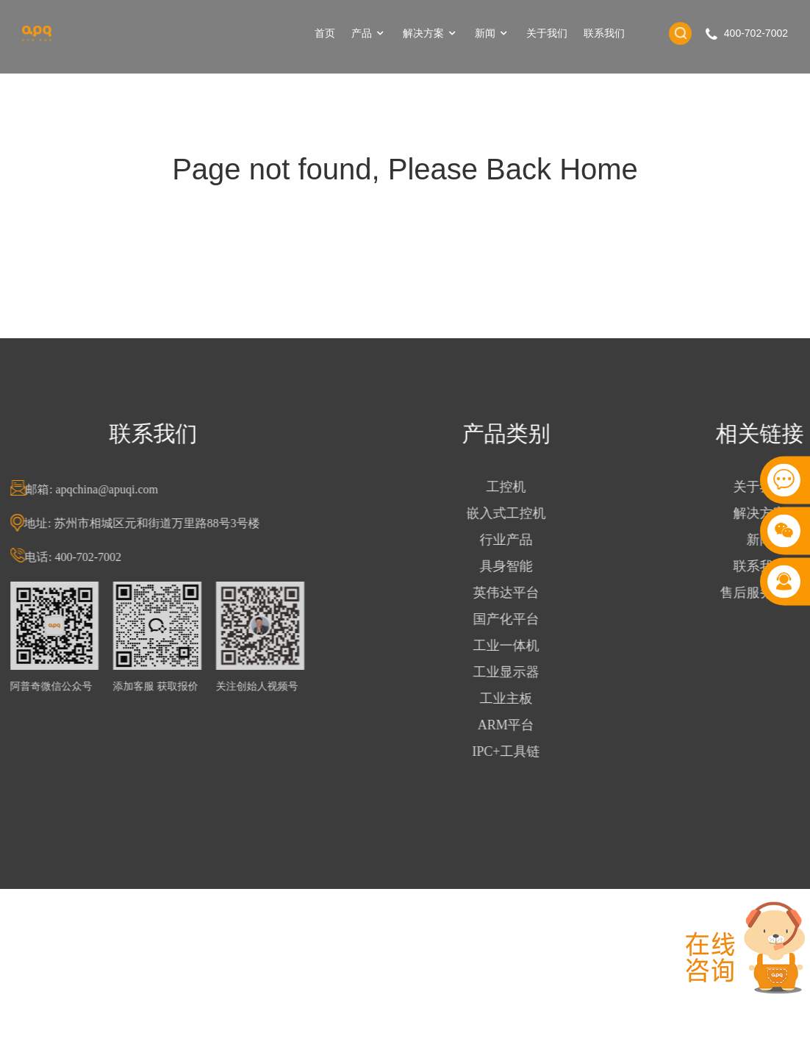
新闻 (492, 33)
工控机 (513, 486)
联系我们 (604, 33)
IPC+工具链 (513, 751)
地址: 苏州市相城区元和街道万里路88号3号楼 (149, 523)
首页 (325, 33)
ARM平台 (513, 725)
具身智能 (513, 566)
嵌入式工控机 (513, 513)
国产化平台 (513, 619)
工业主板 (513, 698)
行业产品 (513, 539)
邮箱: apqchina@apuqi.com (99, 489)
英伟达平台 (513, 592)
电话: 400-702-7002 (80, 557)
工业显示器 (513, 672)
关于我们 (546, 33)
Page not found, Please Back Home (405, 169)
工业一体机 (513, 645)
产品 (369, 33)
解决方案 (431, 33)
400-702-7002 (756, 33)
